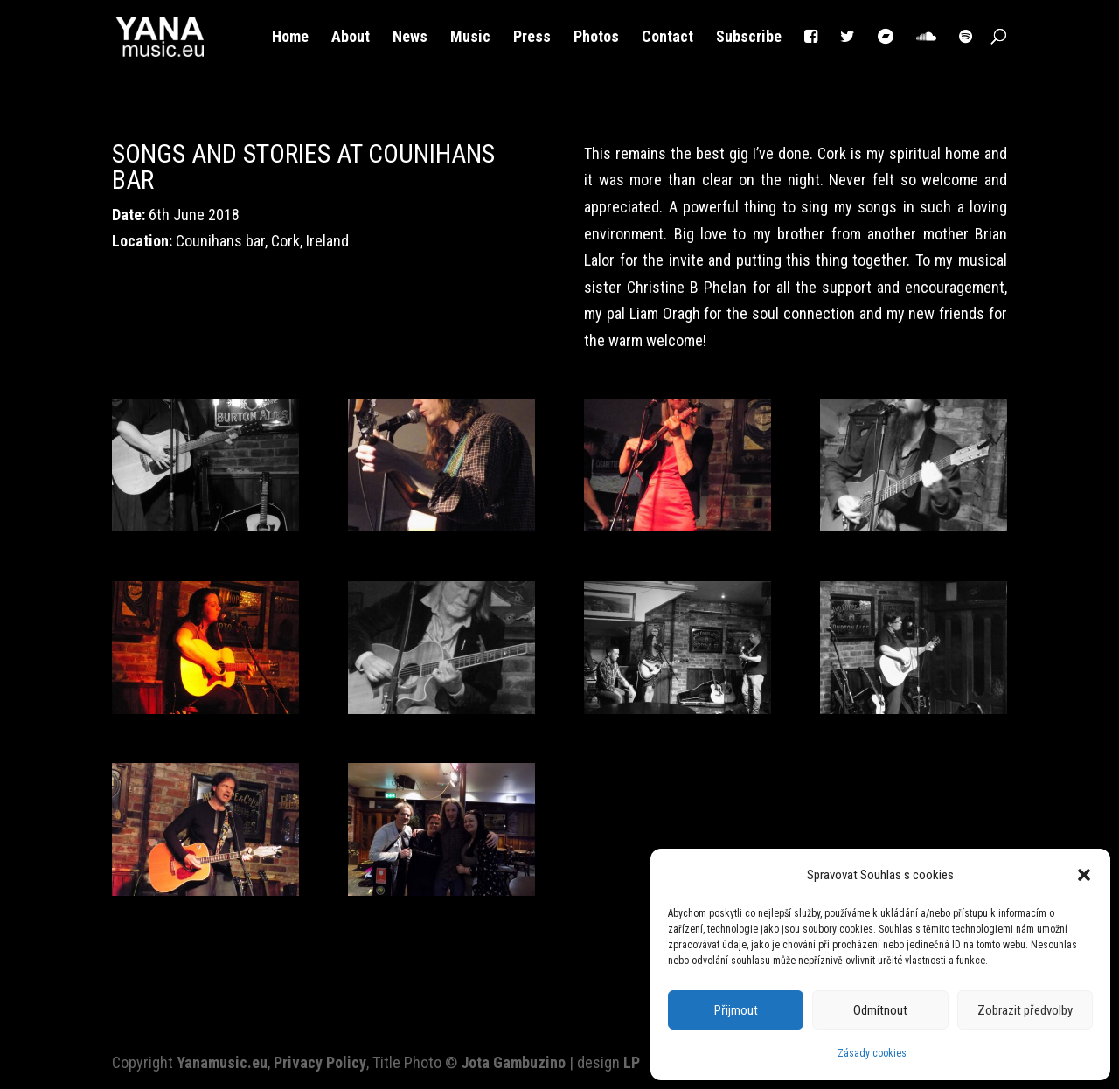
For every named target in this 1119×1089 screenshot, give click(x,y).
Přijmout (736, 1010)
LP (631, 1062)
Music (470, 38)
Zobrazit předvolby (1025, 1010)
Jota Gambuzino (513, 1062)
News (410, 38)
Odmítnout (880, 1010)
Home (290, 38)
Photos (596, 38)
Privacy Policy (320, 1062)
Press (532, 38)
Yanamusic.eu (222, 1062)
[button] (1084, 875)
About (350, 38)
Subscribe (749, 38)
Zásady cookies (872, 1053)
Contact (667, 38)
